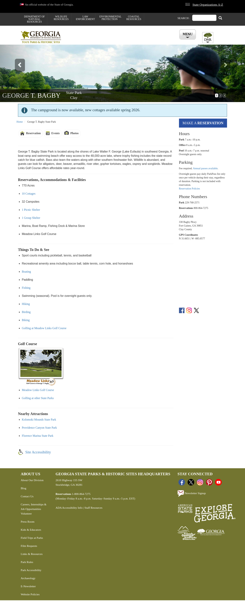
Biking (26, 320)
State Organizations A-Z (207, 4)
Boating (26, 272)
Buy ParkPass (143, 40)
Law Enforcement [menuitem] (85, 18)
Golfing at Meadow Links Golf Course (44, 328)
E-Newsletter (28, 587)
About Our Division (32, 480)
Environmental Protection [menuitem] (109, 18)
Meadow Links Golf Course (38, 390)
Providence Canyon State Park (39, 428)
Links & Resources (32, 554)
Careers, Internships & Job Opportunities (33, 507)
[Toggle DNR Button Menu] (207, 37)
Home (20, 122)
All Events (166, 40)
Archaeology (28, 578)
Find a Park (77, 40)
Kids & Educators (31, 530)
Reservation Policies (189, 189)
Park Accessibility (31, 570)
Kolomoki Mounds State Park (39, 420)
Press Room (27, 522)
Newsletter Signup (192, 494)
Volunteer (26, 514)
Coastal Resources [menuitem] (133, 18)
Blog (23, 488)
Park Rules (27, 562)
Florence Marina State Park (37, 436)
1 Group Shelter (31, 218)
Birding (26, 312)
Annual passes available (205, 169)
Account (186, 40)
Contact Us (27, 497)
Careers (122, 40)
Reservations (101, 40)
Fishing (26, 288)
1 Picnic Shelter (31, 210)
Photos (74, 133)
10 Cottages (28, 194)
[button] (18, 74)
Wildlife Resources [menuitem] (61, 18)
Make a (202, 124)
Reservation (33, 133)
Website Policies (30, 595)
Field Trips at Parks (32, 538)
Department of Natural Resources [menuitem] (34, 19)
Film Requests (29, 546)
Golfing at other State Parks (38, 398)
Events (55, 133)
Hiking (26, 304)
